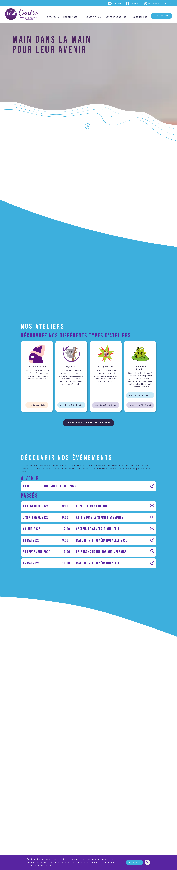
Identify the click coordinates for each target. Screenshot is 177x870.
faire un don (161, 16)
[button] (52, 17)
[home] (22, 14)
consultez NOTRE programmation (89, 422)
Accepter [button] (134, 862)
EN (170, 3)
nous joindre (140, 17)
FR (165, 3)
